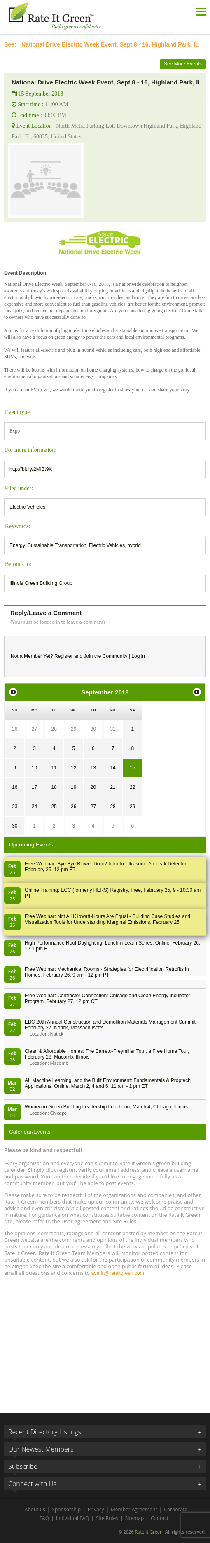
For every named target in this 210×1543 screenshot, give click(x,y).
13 (93, 768)
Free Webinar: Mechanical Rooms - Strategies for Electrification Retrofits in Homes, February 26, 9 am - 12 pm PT (107, 972)
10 (34, 768)
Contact (159, 1518)
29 (73, 729)
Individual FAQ (72, 1518)
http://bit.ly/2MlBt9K (30, 469)
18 (53, 787)
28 (53, 729)
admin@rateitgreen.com (117, 1273)
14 (112, 768)
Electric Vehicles (27, 507)
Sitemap (134, 1518)
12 (73, 768)
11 (53, 768)
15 (132, 768)
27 (34, 729)
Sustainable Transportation (57, 545)
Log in (138, 656)
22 (132, 787)
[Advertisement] (105, 1340)
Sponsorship (66, 1509)
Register (63, 656)
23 (14, 806)
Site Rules (107, 1518)
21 (112, 787)
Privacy (96, 1509)
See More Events (183, 64)
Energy (17, 545)
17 (34, 787)
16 (14, 787)
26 (14, 729)
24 (34, 806)
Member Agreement (134, 1509)
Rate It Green (148, 1532)
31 (112, 729)
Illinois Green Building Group (40, 583)
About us (35, 1509)
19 (73, 787)
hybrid (134, 545)
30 (93, 729)
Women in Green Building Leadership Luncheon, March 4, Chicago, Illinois (106, 1107)
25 (53, 806)
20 (93, 787)
